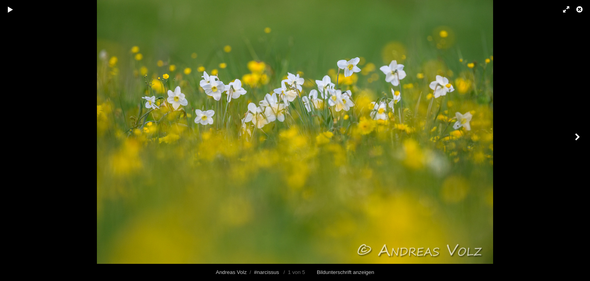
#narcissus (266, 272)
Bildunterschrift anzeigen (345, 272)
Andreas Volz (231, 272)
